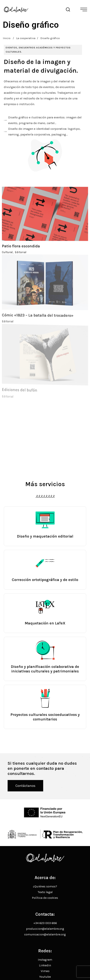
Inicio (6, 38)
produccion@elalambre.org (45, 928)
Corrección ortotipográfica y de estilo (45, 580)
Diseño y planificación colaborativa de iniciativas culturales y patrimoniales (45, 668)
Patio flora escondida (21, 251)
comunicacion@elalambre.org (45, 934)
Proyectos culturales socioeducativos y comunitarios (45, 716)
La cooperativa (25, 38)
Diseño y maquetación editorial (45, 536)
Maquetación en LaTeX (45, 623)
